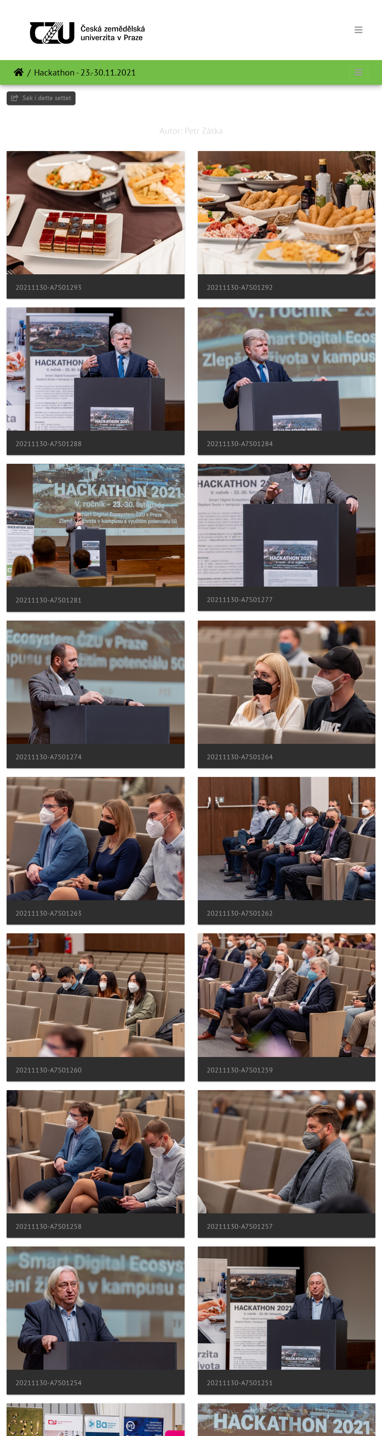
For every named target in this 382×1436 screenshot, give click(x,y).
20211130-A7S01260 (48, 1070)
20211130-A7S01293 (48, 287)
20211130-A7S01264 (240, 757)
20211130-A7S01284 (240, 444)
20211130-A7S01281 (48, 600)
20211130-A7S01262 (240, 913)
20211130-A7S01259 (240, 1070)
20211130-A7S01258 (48, 1226)
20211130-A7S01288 (48, 444)
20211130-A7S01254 (48, 1383)
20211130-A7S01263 (48, 913)
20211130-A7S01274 (48, 757)
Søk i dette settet (41, 98)
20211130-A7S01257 (240, 1226)
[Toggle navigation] (358, 30)
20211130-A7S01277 (240, 599)
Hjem (19, 72)
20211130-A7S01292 (240, 287)
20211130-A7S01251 (240, 1383)
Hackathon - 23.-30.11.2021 (85, 72)
